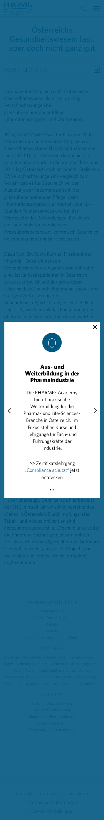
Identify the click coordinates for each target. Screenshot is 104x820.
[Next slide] (95, 411)
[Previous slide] (9, 411)
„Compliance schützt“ (47, 470)
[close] (95, 327)
